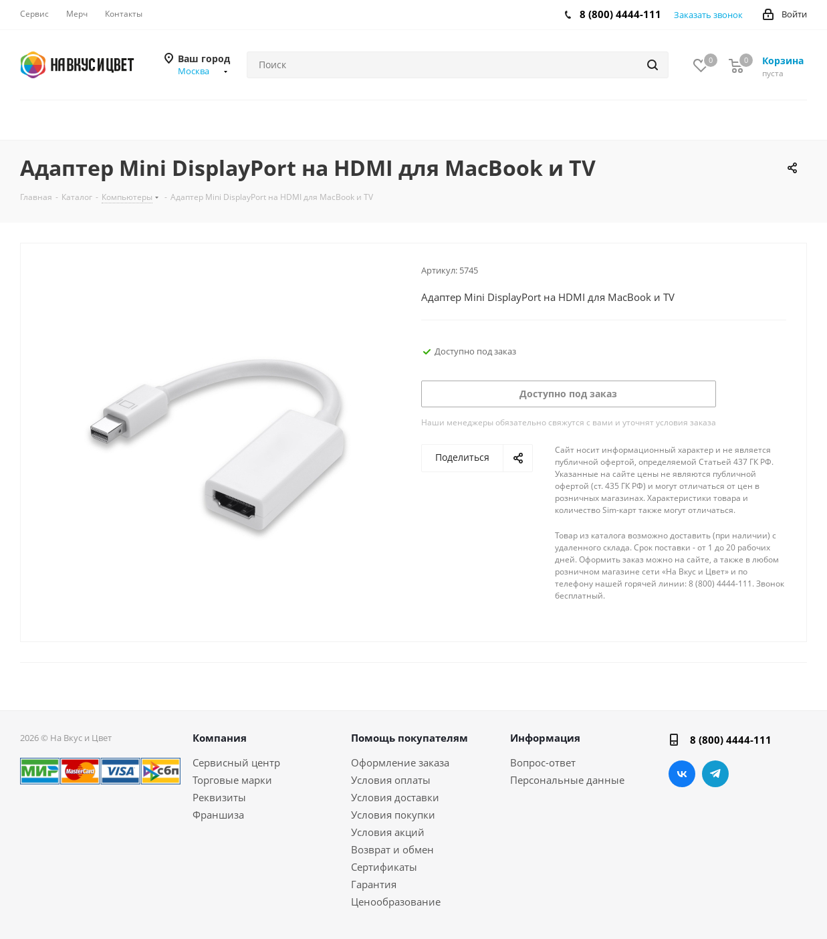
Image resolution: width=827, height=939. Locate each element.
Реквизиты (219, 797)
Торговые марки (232, 780)
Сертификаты (384, 866)
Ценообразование (396, 901)
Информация (545, 737)
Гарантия (373, 884)
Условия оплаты (391, 780)
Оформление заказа (400, 762)
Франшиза (218, 814)
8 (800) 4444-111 (620, 14)
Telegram (715, 773)
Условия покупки (393, 814)
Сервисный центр (236, 762)
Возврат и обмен (392, 849)
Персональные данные (567, 780)
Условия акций (388, 832)
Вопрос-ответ (543, 762)
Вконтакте (682, 773)
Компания (220, 737)
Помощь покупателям (409, 737)
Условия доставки (395, 797)
